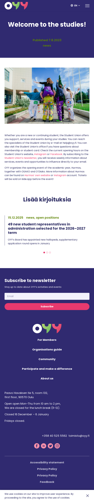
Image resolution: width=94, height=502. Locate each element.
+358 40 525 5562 (54, 436)
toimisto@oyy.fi (79, 436)
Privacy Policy (47, 469)
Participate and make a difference (47, 369)
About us (47, 378)
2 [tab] (47, 252)
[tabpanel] (47, 230)
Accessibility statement (47, 462)
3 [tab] (50, 252)
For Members (47, 340)
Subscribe (47, 306)
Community (47, 359)
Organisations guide (47, 349)
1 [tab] (44, 252)
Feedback (47, 482)
